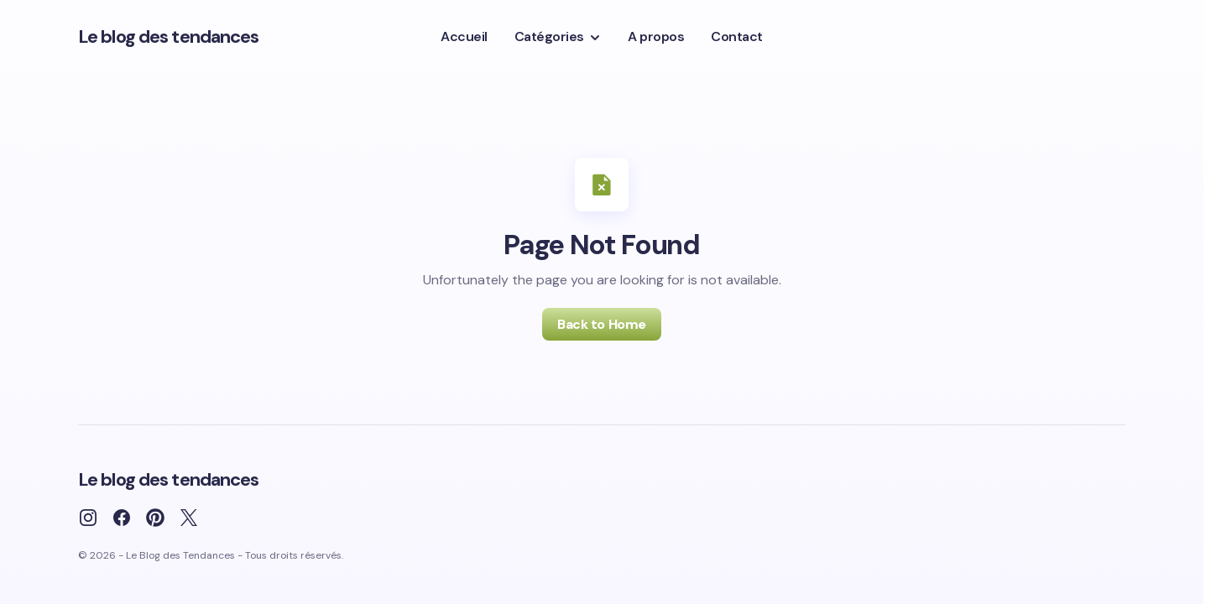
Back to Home (601, 324)
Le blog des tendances (168, 36)
